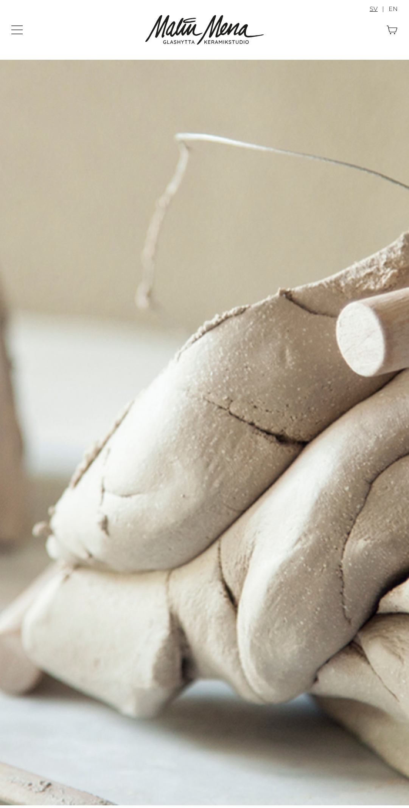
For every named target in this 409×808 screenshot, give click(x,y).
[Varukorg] (392, 28)
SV (374, 8)
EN (393, 8)
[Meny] (17, 28)
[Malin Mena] (204, 18)
